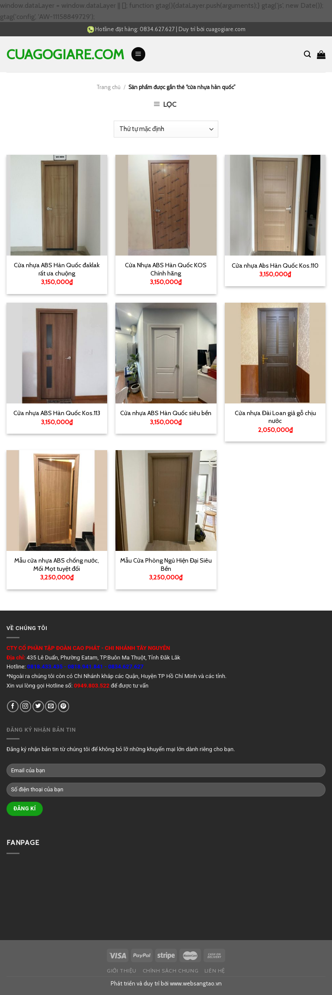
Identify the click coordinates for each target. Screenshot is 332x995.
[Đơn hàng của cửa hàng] (166, 129)
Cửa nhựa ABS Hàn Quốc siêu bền (165, 413)
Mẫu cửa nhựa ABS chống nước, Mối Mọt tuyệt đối (56, 565)
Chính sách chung (171, 970)
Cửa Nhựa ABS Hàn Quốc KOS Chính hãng (166, 269)
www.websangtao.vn (196, 983)
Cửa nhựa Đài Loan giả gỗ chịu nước (275, 417)
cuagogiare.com (226, 29)
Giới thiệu (122, 970)
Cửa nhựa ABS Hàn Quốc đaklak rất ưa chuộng (56, 269)
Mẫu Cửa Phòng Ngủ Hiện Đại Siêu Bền (166, 565)
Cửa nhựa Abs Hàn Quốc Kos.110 (275, 265)
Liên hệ (214, 970)
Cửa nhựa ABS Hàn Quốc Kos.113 (56, 413)
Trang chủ (108, 87)
